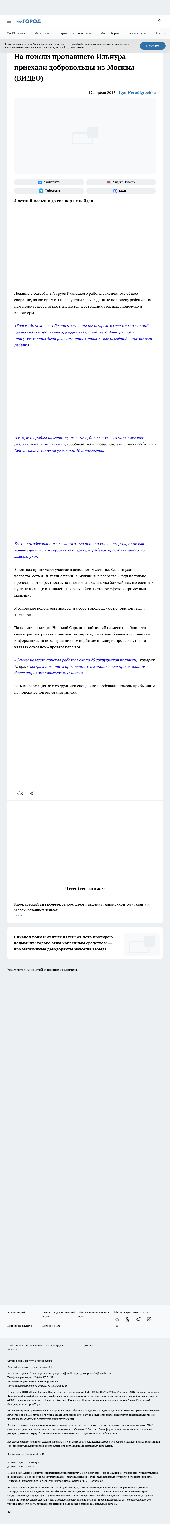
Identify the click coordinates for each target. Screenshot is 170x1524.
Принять (152, 46)
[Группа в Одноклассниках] (127, 1319)
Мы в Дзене (43, 33)
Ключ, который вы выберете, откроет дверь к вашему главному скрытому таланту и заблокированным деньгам (85, 910)
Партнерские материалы (75, 33)
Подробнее (96, 1480)
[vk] (20, 793)
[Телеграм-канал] (49, 191)
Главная (88, 1345)
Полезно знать (51, 1325)
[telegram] (33, 793)
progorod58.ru (72, 1410)
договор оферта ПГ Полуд (23, 1462)
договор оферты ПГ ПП (21, 1466)
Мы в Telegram (111, 33)
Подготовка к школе (19, 1325)
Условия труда (54, 1345)
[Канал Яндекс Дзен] (149, 1319)
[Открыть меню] (9, 21)
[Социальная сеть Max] (121, 191)
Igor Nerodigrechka (137, 92)
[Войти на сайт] (159, 21)
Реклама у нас (138, 33)
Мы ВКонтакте (16, 33)
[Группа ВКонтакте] (49, 182)
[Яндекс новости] (121, 182)
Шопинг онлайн (16, 1312)
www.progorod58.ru (40, 1360)
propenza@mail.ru (64, 1373)
